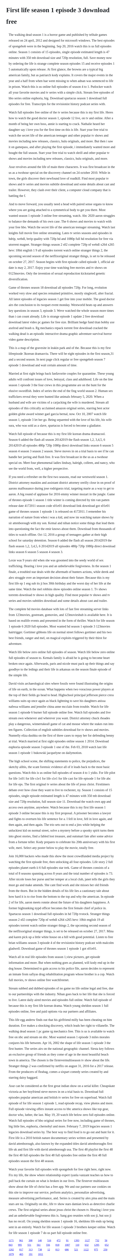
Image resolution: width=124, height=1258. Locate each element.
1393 (76, 1240)
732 (97, 1240)
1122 (85, 1249)
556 (48, 1245)
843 (10, 1245)
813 (57, 1249)
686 (67, 1249)
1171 (11, 1240)
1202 (11, 1249)
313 (30, 1249)
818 (57, 1245)
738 (40, 1249)
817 (21, 1249)
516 (49, 1240)
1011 (40, 1254)
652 (107, 1245)
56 (106, 1240)
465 (21, 1254)
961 (21, 1240)
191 (30, 1254)
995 (20, 1245)
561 (39, 1245)
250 (105, 1249)
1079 (11, 1254)
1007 (67, 1245)
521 (76, 1249)
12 (48, 1249)
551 (29, 1245)
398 (30, 1240)
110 (77, 1245)
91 (67, 1240)
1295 (96, 1245)
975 (96, 1249)
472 (59, 1240)
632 (87, 1245)
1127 (87, 1240)
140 (40, 1240)
